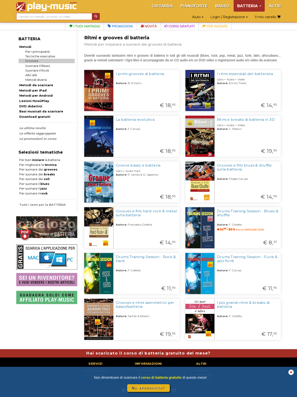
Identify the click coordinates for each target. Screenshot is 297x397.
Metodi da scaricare (36, 85)
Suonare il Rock (37, 70)
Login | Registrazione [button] (229, 17)
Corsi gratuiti (180, 26)
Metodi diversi (36, 80)
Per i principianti (37, 51)
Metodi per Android (36, 95)
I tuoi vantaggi (84, 26)
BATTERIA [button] (249, 5)
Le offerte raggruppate (37, 133)
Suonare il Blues (37, 66)
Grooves (31, 61)
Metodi (25, 47)
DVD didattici (30, 106)
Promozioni (120, 26)
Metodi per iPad (33, 90)
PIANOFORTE (194, 5)
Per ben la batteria (39, 160)
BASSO (222, 5)
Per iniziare (215, 26)
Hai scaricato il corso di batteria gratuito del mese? (148, 353)
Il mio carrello (268, 17)
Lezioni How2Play (34, 101)
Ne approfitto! (148, 388)
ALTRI (275, 5)
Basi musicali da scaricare (41, 111)
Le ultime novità (32, 128)
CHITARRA (162, 5)
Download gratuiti (34, 116)
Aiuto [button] (197, 17)
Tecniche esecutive (40, 56)
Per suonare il (34, 184)
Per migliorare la (38, 165)
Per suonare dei (38, 169)
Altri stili (31, 75)
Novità (149, 26)
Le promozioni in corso (37, 139)
